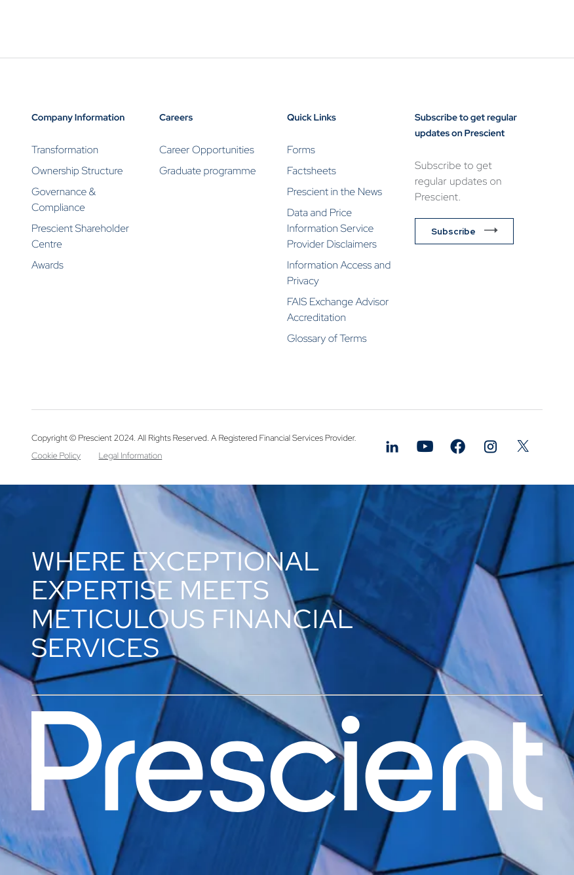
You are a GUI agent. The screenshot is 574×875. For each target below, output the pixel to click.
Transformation (64, 150)
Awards (47, 265)
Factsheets (311, 170)
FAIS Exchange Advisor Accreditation (338, 309)
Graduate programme (207, 170)
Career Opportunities (206, 150)
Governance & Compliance (63, 199)
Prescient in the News (334, 191)
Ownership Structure (77, 170)
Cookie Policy (56, 455)
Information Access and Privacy (339, 273)
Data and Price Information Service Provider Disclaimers (332, 228)
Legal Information (131, 455)
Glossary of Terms (327, 338)
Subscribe (453, 231)
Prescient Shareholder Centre (80, 236)
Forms (301, 150)
